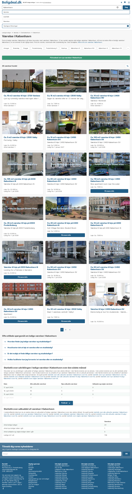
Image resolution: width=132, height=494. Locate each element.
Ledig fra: (50, 147)
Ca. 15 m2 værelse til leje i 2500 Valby (64, 95)
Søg (126, 7)
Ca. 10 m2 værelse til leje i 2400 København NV (105, 96)
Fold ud (64, 403)
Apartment (8, 314)
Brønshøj (16, 48)
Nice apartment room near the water (105, 184)
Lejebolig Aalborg (61, 477)
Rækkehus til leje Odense (116, 482)
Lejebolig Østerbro (114, 481)
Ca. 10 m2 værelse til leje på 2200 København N (106, 224)
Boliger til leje (112, 475)
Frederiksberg (37, 48)
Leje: (5, 103)
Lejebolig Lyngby (87, 477)
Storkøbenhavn (26, 32)
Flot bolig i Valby (10, 140)
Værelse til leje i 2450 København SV (62, 142)
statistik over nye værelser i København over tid (109, 375)
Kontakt (31, 467)
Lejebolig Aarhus (60, 486)
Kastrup (64, 48)
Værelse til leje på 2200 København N (19, 184)
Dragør (25, 48)
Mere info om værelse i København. (90, 42)
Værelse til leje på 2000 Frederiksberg (19, 228)
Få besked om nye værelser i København (66, 58)
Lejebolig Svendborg (88, 466)
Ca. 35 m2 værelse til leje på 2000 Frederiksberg (19, 224)
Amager (6, 48)
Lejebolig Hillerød (61, 475)
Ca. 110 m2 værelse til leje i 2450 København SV (105, 180)
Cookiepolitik (32, 475)
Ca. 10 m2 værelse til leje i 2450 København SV (61, 138)
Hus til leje (58, 467)
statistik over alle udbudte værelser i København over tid (67, 375)
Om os (30, 466)
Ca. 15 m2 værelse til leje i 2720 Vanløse (22, 95)
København (36, 32)
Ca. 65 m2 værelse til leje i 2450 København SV (61, 180)
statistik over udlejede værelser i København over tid (27, 376)
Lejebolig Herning (114, 466)
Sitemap (31, 486)
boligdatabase (47, 2)
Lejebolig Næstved (61, 479)
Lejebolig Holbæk (61, 488)
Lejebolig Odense (61, 473)
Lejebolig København (62, 466)
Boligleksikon (33, 481)
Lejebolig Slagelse (87, 473)
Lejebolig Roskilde (87, 488)
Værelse (16, 32)
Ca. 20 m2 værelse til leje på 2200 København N (62, 224)
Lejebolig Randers (87, 469)
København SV (117, 48)
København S (103, 48)
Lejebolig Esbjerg (87, 484)
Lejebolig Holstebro (114, 479)
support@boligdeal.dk (10, 469)
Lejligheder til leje (61, 481)
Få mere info (109, 191)
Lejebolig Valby (113, 477)
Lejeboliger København (115, 467)
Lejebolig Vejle (86, 481)
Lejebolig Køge (60, 484)
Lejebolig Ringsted (87, 482)
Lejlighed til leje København (64, 469)
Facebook (3, 488)
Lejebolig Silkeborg (88, 479)
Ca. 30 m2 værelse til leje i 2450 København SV (18, 310)
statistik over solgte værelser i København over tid (40, 378)
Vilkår (30, 469)
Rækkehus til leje (61, 471)
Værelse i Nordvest (98, 101)
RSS (29, 488)
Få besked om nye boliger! (121, 2)
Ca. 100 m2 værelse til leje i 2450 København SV (106, 138)
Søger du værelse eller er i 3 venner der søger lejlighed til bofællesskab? (76, 98)
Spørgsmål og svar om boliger (38, 479)
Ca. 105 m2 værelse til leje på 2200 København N (19, 180)
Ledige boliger (6, 32)
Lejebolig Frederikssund (89, 475)
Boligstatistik (32, 482)
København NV (89, 48)
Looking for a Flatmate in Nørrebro (18, 270)
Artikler (31, 477)
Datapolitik (32, 473)
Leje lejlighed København (89, 467)
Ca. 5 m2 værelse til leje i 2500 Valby (20, 137)
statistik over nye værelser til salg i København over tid (42, 416)
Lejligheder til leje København (118, 471)
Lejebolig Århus (60, 482)
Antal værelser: (9, 105)
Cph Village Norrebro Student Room (61, 228)
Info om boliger (33, 484)
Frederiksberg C (51, 48)
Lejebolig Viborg (87, 471)
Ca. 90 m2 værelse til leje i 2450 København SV (62, 268)
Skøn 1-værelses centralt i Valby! (60, 312)
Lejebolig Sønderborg (115, 484)
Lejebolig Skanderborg (115, 488)
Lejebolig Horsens (114, 486)
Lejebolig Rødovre (114, 473)
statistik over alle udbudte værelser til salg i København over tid (73, 376)
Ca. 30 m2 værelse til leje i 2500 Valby (64, 309)
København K (75, 48)
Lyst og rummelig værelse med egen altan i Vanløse (25, 98)
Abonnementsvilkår (35, 471)
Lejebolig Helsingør (114, 469)
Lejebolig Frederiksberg (89, 486)
